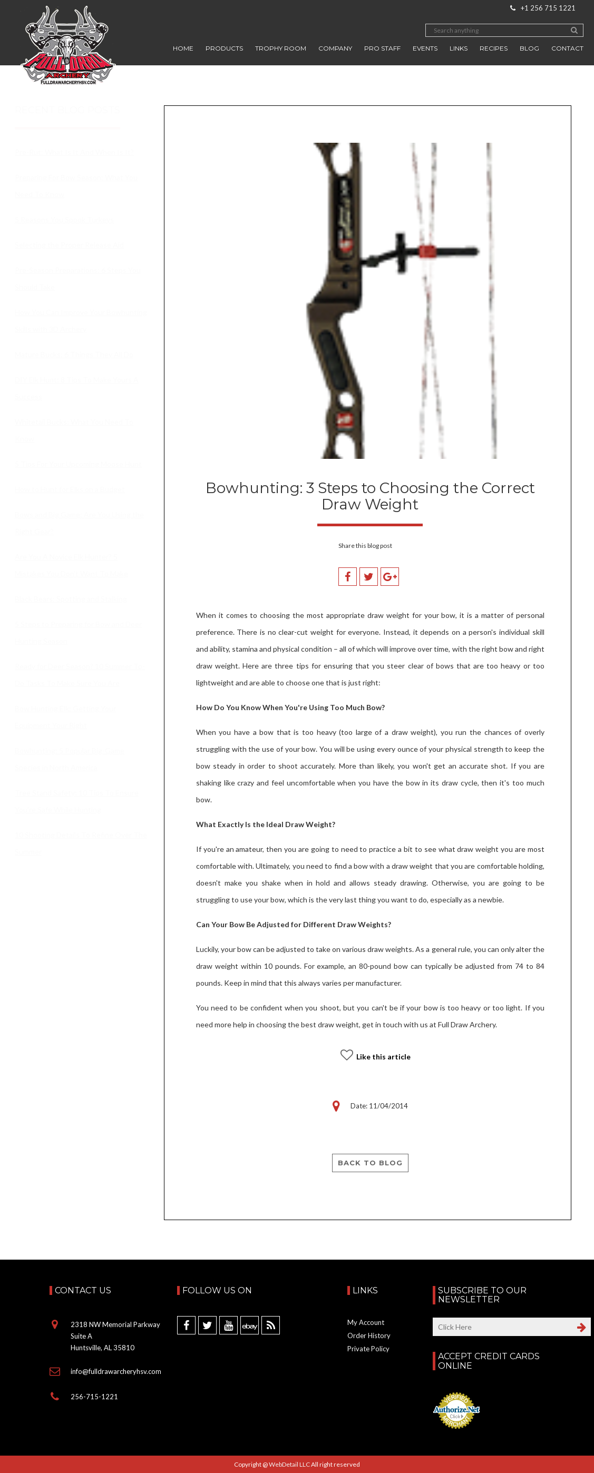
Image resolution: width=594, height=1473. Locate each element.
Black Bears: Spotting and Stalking (71, 598)
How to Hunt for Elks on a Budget (70, 489)
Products (224, 48)
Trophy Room (280, 48)
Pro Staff (382, 48)
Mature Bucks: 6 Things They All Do (74, 354)
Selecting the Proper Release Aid (69, 244)
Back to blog (370, 1162)
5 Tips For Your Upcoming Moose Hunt (78, 463)
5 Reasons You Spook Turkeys (64, 219)
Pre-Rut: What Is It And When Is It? (74, 152)
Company (335, 48)
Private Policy (368, 1348)
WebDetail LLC (289, 1464)
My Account (365, 1322)
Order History (369, 1335)
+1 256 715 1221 (543, 8)
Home (183, 48)
